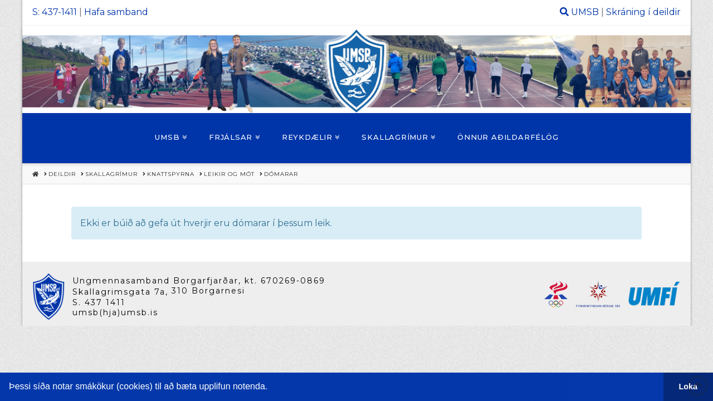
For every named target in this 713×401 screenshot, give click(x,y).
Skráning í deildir (643, 12)
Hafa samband (116, 12)
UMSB (585, 12)
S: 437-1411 (54, 12)
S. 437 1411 (98, 302)
